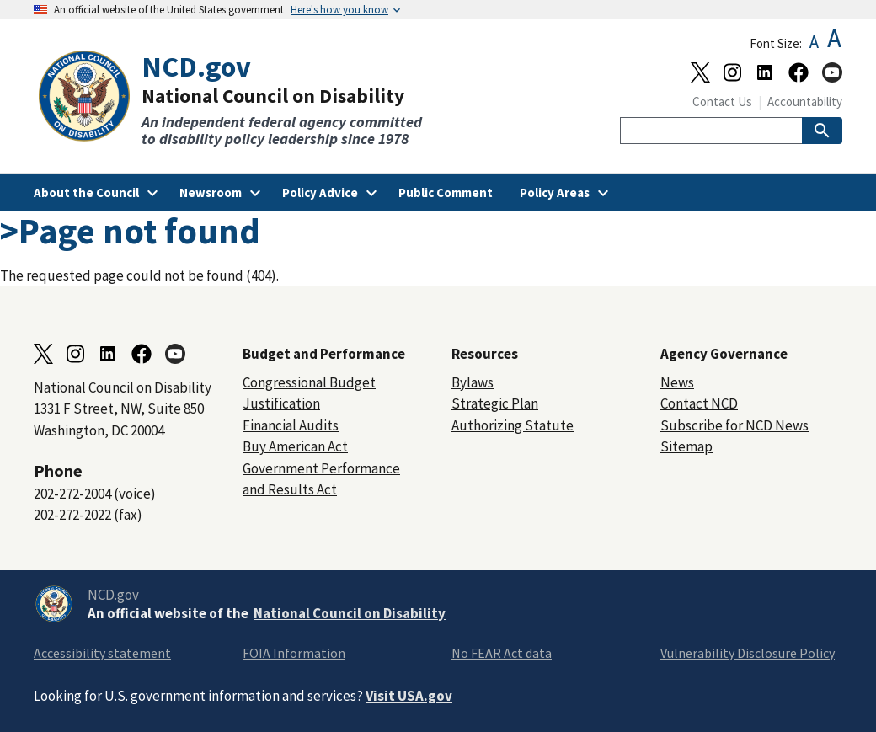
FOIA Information (294, 652)
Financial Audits (291, 425)
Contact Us (722, 101)
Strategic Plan (494, 403)
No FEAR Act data (501, 652)
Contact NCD (699, 403)
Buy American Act (295, 446)
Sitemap (686, 446)
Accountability (804, 101)
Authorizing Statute (512, 425)
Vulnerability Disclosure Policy (747, 652)
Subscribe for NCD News (734, 425)
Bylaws (472, 382)
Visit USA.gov (409, 696)
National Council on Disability (350, 613)
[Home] (236, 98)
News (677, 382)
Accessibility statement (102, 652)
